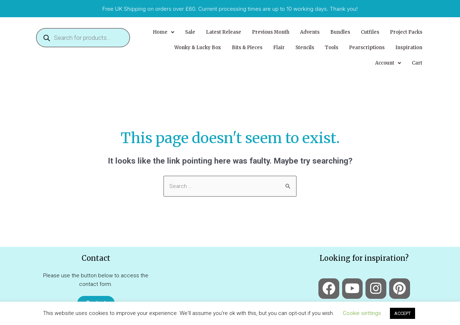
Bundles (340, 32)
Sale (190, 32)
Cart (417, 63)
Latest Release (223, 32)
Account (388, 63)
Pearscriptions (367, 47)
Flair (279, 47)
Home (163, 32)
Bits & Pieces (247, 47)
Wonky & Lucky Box (197, 47)
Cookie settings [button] (362, 313)
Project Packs (406, 32)
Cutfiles (370, 32)
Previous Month (270, 32)
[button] (163, 32)
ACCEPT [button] (402, 313)
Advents (309, 32)
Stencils (304, 47)
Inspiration (408, 47)
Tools (331, 47)
